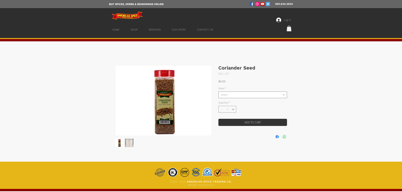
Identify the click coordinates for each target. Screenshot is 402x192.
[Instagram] (257, 4)
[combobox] (252, 95)
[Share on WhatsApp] (284, 136)
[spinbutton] (227, 109)
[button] (289, 28)
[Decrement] (221, 109)
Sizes (222, 88)
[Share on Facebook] (277, 136)
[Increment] (233, 109)
